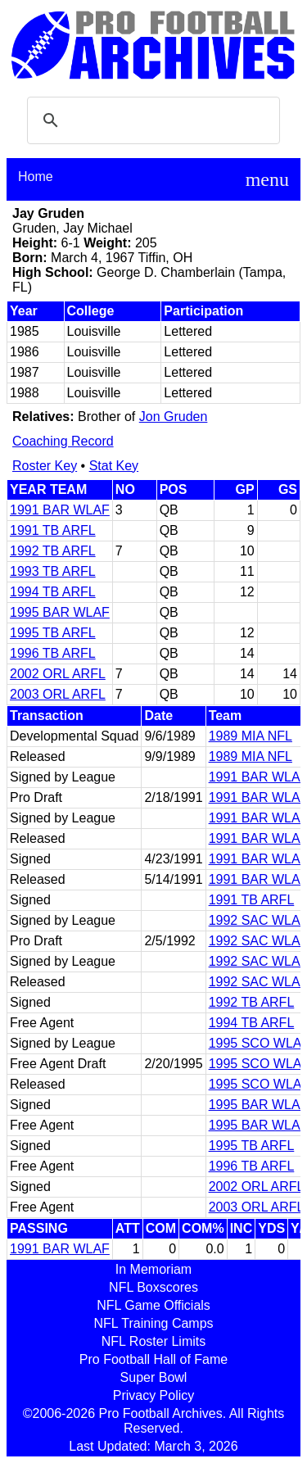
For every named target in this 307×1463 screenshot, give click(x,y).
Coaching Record (63, 441)
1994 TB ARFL (53, 592)
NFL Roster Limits (153, 1341)
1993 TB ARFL (53, 571)
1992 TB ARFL (53, 551)
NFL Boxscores (153, 1287)
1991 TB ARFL (53, 530)
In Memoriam (153, 1269)
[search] (151, 120)
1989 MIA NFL (250, 736)
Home (35, 176)
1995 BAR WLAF (60, 612)
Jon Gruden (173, 417)
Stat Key (113, 466)
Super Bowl (153, 1377)
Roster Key (44, 466)
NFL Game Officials (153, 1305)
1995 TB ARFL (53, 633)
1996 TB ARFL (53, 653)
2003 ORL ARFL (58, 694)
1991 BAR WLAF (60, 510)
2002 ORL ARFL (58, 674)
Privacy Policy (154, 1395)
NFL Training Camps (153, 1323)
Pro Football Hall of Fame (153, 1359)
